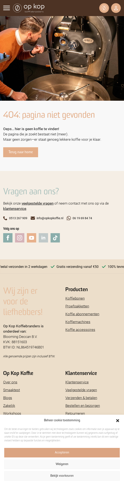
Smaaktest (11, 389)
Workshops (12, 413)
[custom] (55, 237)
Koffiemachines (77, 321)
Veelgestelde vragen (81, 389)
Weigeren (62, 464)
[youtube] (31, 237)
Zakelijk (9, 405)
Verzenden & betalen (81, 397)
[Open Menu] (6, 7)
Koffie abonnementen (82, 313)
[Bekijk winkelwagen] (104, 8)
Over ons (10, 382)
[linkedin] (43, 237)
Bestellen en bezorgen (82, 405)
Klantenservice (77, 382)
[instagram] (19, 237)
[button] (118, 421)
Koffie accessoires (80, 329)
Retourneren (75, 413)
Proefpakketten (77, 306)
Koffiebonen (75, 298)
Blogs (7, 397)
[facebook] (7, 237)
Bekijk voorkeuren (62, 476)
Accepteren (62, 452)
